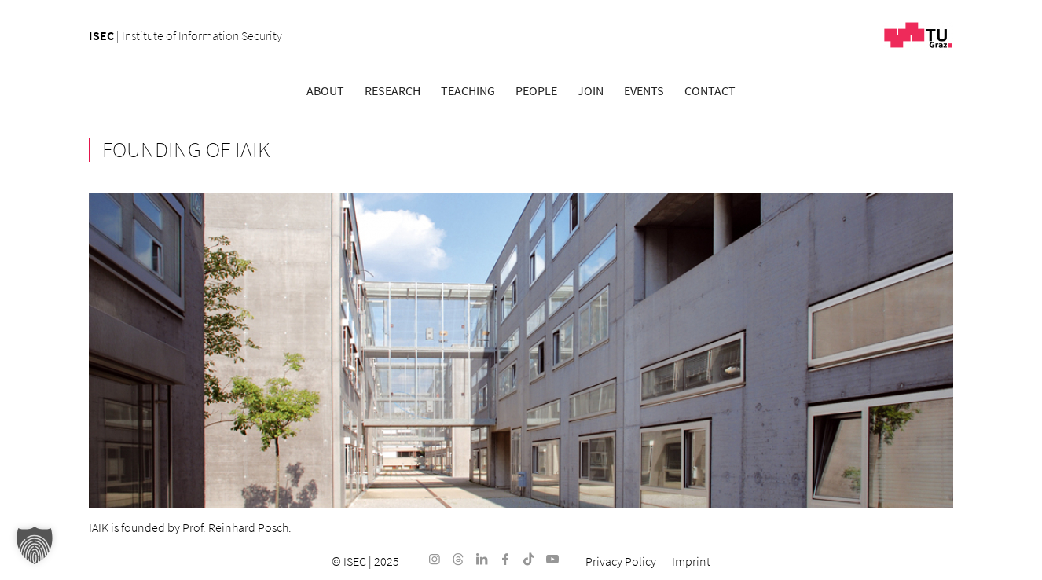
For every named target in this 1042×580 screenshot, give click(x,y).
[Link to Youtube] (552, 559)
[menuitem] (325, 90)
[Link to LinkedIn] (481, 559)
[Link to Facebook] (505, 559)
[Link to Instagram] (434, 559)
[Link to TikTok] (529, 559)
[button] (34, 545)
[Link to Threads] (458, 559)
